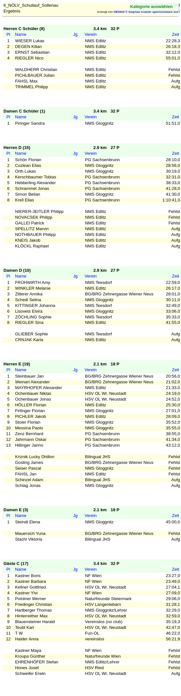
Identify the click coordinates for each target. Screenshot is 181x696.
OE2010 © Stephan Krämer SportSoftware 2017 (147, 11)
